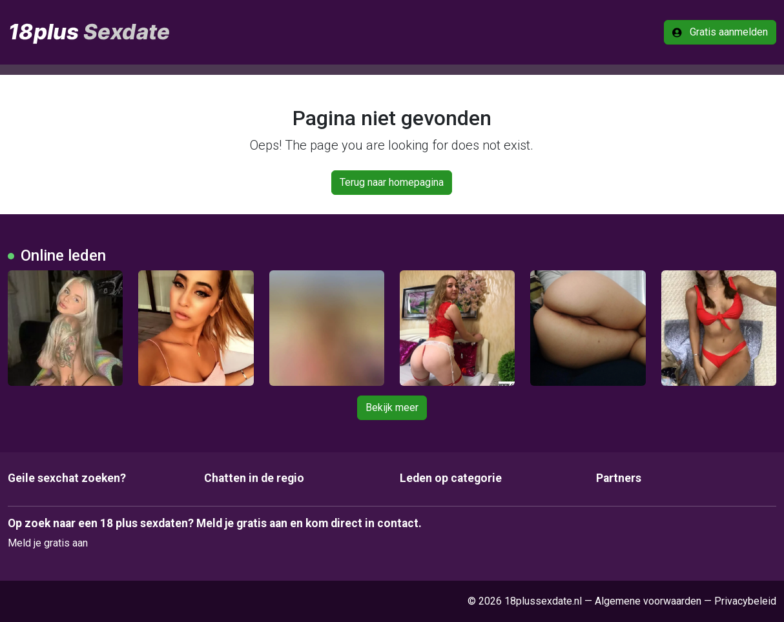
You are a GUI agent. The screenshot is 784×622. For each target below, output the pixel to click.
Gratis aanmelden (720, 32)
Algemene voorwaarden (648, 601)
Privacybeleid (745, 601)
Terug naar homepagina (392, 182)
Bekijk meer (392, 407)
